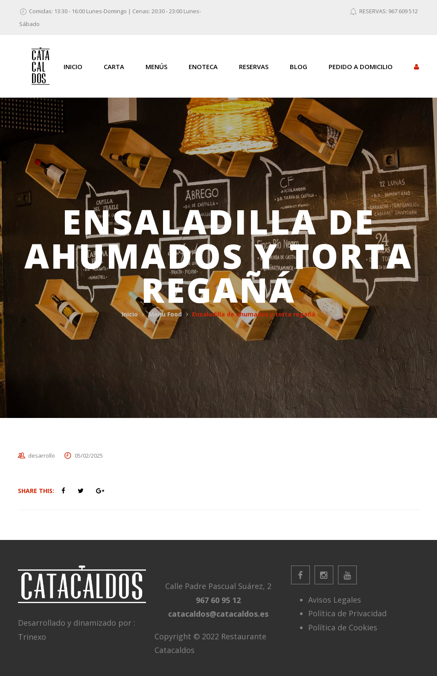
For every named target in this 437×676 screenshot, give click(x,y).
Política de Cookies (342, 627)
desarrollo (41, 455)
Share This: (36, 491)
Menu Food (165, 314)
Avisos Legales (334, 600)
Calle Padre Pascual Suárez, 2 (218, 586)
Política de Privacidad (347, 613)
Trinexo (32, 637)
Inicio (130, 314)
